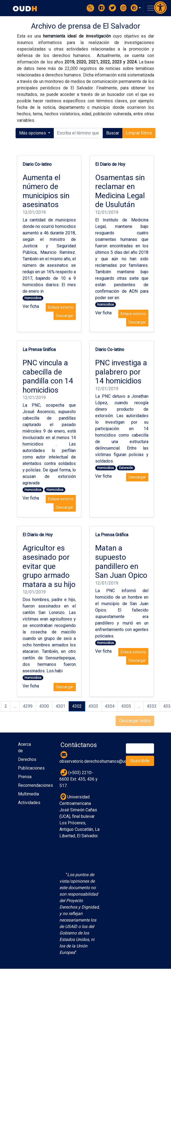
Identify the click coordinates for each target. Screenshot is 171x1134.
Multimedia (28, 793)
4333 (151, 706)
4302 (77, 706)
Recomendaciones (35, 785)
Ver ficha (31, 306)
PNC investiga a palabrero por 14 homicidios (121, 371)
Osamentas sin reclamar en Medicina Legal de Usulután (120, 191)
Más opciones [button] (34, 133)
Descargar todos (135, 720)
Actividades (29, 802)
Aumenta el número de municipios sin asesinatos (46, 191)
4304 (110, 706)
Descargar (64, 315)
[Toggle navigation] (150, 8)
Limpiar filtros (139, 133)
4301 (60, 706)
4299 (28, 706)
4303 (93, 706)
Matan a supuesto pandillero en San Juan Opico (121, 562)
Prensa (24, 776)
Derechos (27, 759)
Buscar (112, 133)
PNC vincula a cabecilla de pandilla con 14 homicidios (48, 376)
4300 (44, 706)
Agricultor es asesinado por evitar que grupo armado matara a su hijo (49, 566)
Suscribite (139, 760)
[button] (136, 8)
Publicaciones (31, 768)
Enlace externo (60, 307)
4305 (126, 706)
